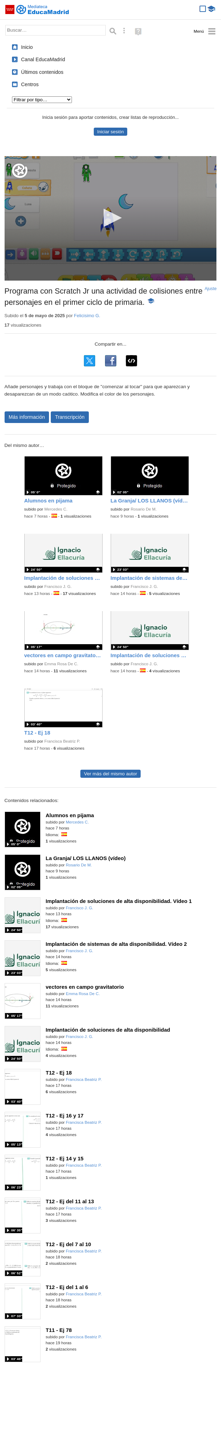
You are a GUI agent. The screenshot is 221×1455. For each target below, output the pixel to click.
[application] (111, 218)
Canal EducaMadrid (43, 59)
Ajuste (210, 288)
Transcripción (70, 417)
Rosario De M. (144, 509)
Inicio (27, 47)
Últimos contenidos (42, 72)
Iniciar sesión (110, 131)
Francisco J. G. (58, 586)
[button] (110, 217)
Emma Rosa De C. (61, 664)
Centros (30, 84)
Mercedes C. (55, 509)
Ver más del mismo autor (110, 773)
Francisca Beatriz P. (62, 741)
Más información (27, 417)
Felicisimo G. (87, 315)
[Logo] (20, 170)
